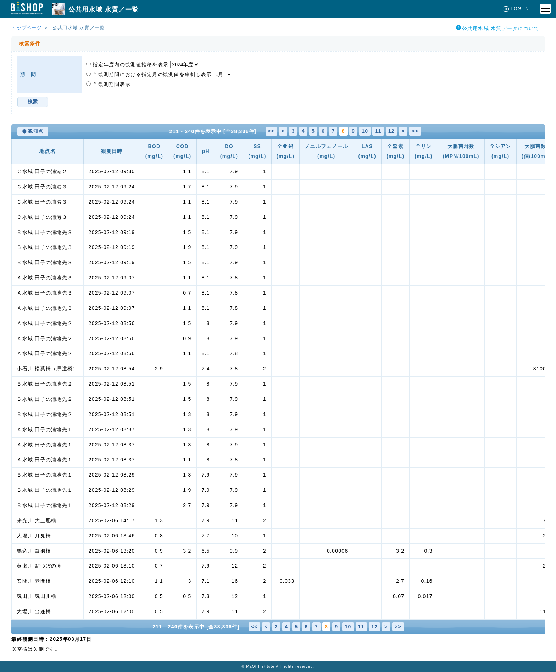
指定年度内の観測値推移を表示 (128, 64)
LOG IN (516, 8)
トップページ (26, 27)
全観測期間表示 (108, 84)
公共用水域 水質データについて (498, 28)
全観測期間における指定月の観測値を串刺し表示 (150, 74)
